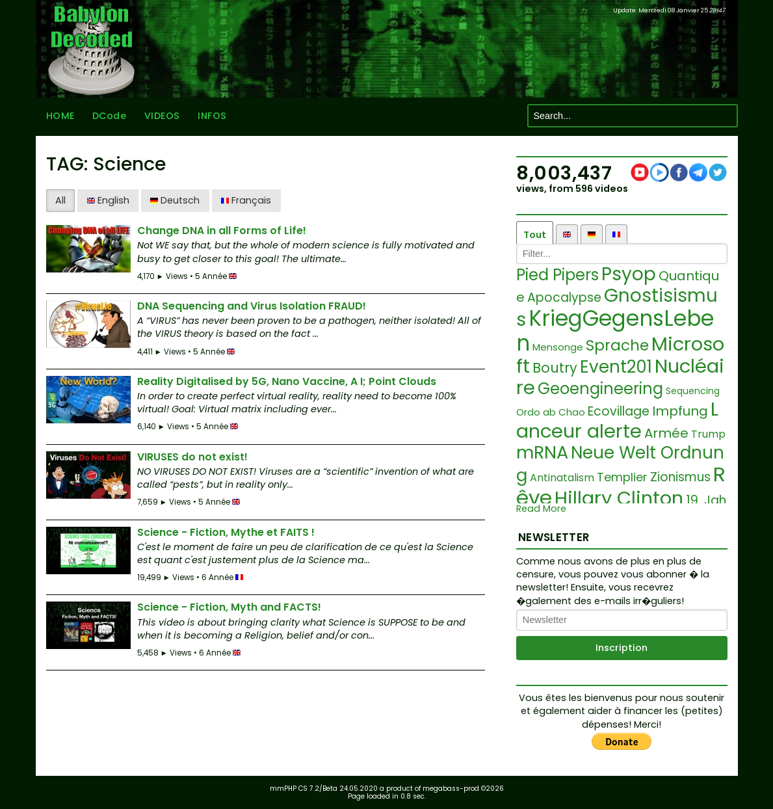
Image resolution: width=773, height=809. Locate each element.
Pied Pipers (557, 274)
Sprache (617, 345)
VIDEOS (162, 115)
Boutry (554, 367)
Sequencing (693, 390)
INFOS (212, 115)
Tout (534, 234)
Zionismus (680, 477)
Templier (622, 477)
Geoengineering (600, 388)
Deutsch (175, 200)
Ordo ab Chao (550, 412)
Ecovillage (618, 411)
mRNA (542, 452)
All (60, 200)
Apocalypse (564, 297)
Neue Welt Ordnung (620, 464)
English (108, 200)
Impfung (680, 411)
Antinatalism (562, 477)
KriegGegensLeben (615, 330)
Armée (666, 433)
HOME (60, 115)
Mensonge (557, 347)
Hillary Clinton (619, 498)
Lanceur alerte (617, 420)
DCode (109, 115)
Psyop (628, 274)
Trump (708, 434)
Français (246, 200)
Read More (541, 508)
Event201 (616, 366)
